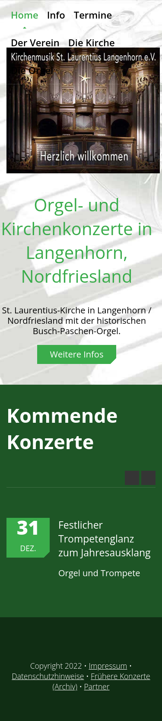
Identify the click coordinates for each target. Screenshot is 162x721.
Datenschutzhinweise (48, 676)
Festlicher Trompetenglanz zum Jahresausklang (104, 538)
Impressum (108, 665)
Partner (97, 686)
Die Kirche (91, 42)
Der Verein (35, 42)
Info (56, 14)
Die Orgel (32, 70)
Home (24, 14)
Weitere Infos (77, 354)
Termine (93, 14)
